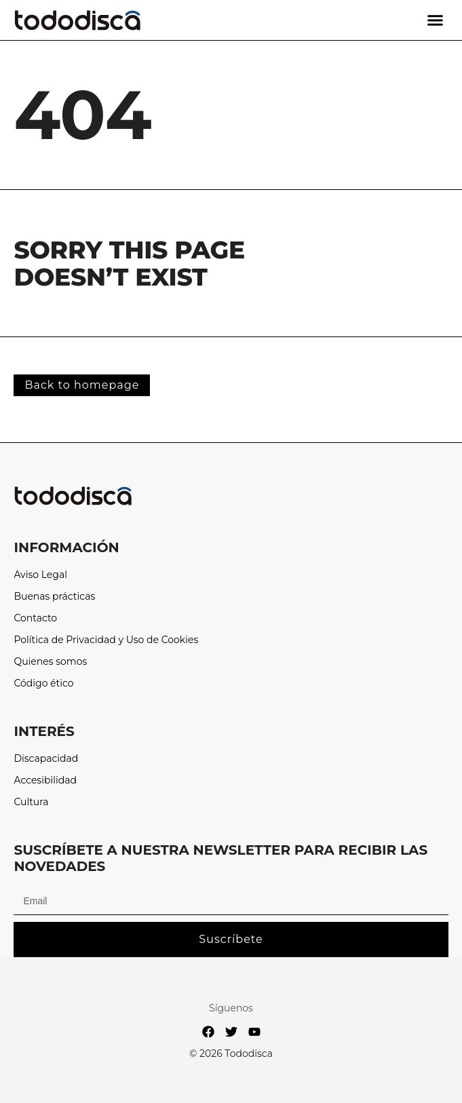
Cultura (31, 802)
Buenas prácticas (54, 596)
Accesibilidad (45, 780)
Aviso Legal (40, 575)
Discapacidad (46, 759)
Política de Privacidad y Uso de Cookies (106, 640)
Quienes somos (50, 661)
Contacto (35, 618)
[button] (435, 20)
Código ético (43, 683)
